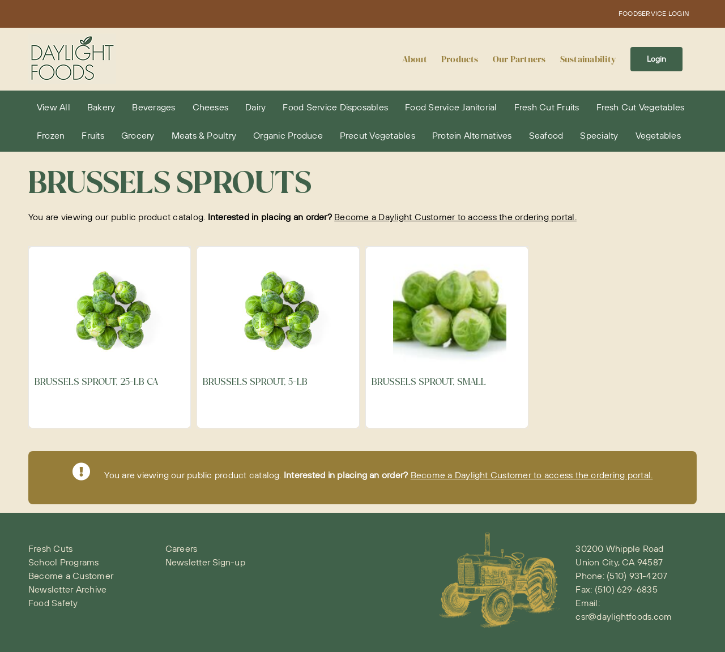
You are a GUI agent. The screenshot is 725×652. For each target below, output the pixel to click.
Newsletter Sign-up (205, 562)
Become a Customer (70, 575)
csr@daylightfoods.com (623, 616)
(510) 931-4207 (637, 575)
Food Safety (53, 602)
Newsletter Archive (67, 589)
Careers (181, 548)
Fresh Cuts (50, 548)
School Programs (63, 562)
